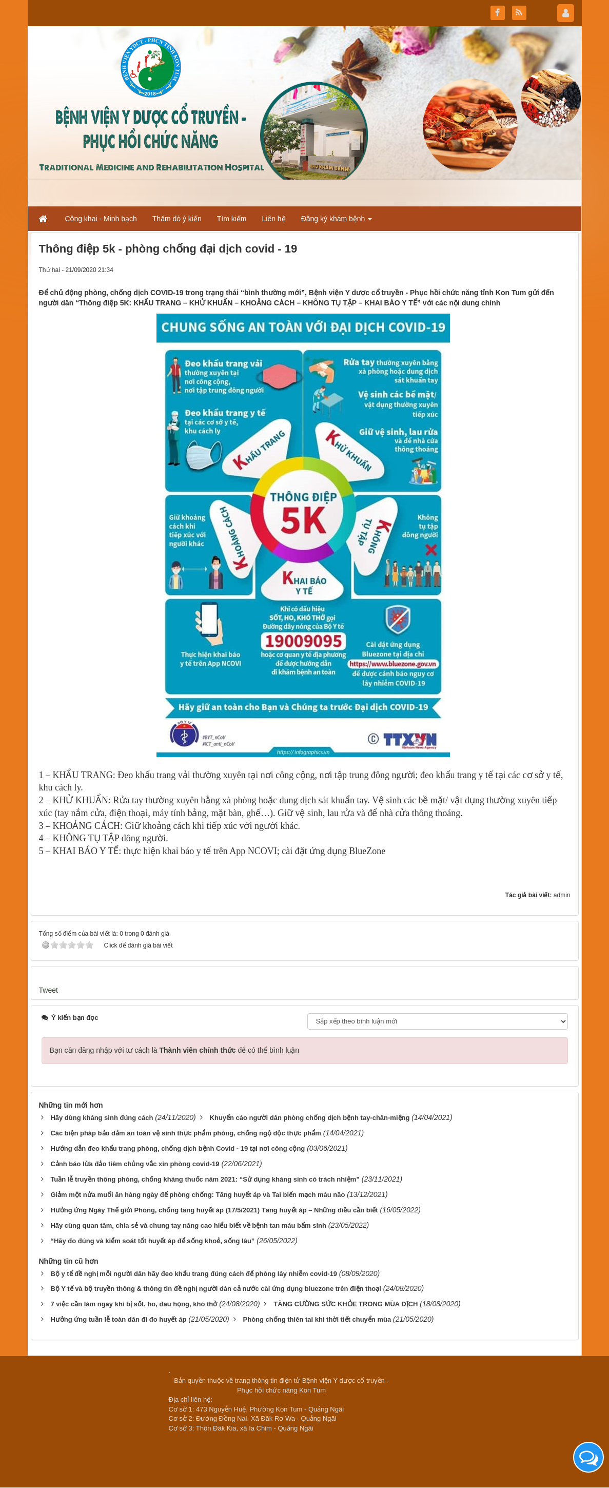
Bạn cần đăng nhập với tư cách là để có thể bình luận (175, 1050)
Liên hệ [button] (274, 219)
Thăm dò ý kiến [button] (177, 219)
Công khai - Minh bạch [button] (101, 219)
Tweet (48, 990)
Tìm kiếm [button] (232, 219)
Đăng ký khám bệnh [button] (336, 222)
